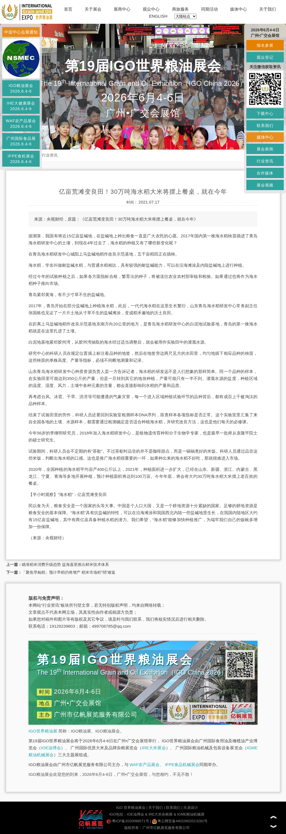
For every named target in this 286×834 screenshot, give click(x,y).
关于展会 (93, 9)
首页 (68, 9)
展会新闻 (265, 149)
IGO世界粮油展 (42, 731)
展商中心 (122, 9)
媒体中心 (238, 9)
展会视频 (265, 185)
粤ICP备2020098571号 (127, 821)
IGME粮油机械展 (190, 814)
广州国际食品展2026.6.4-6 (21, 141)
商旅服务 (180, 9)
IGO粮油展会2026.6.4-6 (21, 88)
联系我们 (173, 807)
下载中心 (265, 113)
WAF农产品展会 (145, 764)
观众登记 (265, 57)
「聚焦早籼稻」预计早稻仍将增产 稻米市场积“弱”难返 (68, 572)
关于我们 (267, 9)
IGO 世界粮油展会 (130, 807)
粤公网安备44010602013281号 (180, 821)
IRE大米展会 (154, 747)
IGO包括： (118, 814)
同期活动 (209, 9)
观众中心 (151, 9)
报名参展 (265, 45)
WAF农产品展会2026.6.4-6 (21, 124)
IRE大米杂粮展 (161, 814)
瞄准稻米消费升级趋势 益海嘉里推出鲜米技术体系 (65, 564)
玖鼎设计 (190, 807)
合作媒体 (265, 173)
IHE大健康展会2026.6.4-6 (21, 106)
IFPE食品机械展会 (182, 764)
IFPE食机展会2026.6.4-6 (21, 159)
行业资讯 (50, 155)
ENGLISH (158, 16)
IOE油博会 (51, 747)
